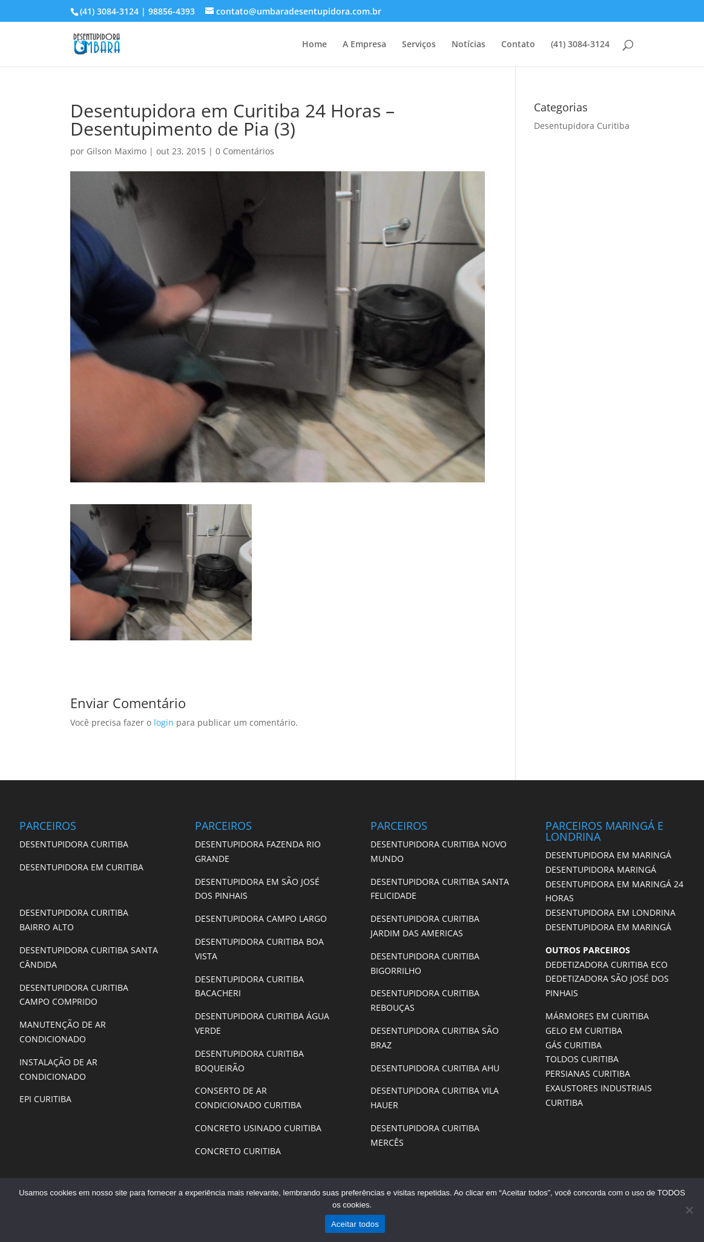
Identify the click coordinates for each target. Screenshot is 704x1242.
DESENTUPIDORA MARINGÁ (600, 869)
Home (314, 45)
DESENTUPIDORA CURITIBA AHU (434, 1068)
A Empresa (364, 45)
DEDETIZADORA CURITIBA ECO (606, 964)
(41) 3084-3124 (580, 45)
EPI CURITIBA (45, 1099)
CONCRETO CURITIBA (238, 1151)
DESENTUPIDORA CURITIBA (73, 844)
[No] (689, 1210)
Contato (518, 45)
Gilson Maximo (116, 151)
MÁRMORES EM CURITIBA (597, 1016)
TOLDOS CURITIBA (582, 1059)
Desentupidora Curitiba (582, 125)
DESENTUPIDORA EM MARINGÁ (608, 855)
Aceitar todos (355, 1224)
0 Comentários (244, 151)
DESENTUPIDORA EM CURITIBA (81, 867)
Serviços (419, 45)
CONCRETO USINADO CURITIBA (258, 1128)
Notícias (468, 45)
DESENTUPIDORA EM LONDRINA (610, 912)
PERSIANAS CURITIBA (587, 1073)
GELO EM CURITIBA (583, 1030)
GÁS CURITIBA (573, 1045)
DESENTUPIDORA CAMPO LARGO (261, 918)
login (164, 722)
